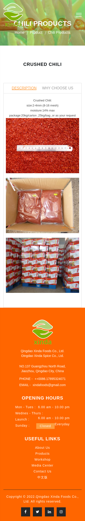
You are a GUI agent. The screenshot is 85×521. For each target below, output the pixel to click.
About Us (42, 447)
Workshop (42, 459)
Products (42, 453)
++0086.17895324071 (50, 379)
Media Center (42, 465)
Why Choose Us (57, 88)
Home (19, 32)
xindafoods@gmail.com (49, 385)
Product (36, 32)
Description (24, 88)
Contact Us (42, 471)
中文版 (42, 477)
